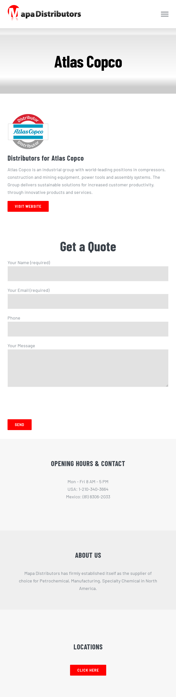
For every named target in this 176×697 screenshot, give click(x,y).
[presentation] (46, 402)
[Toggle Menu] (165, 14)
